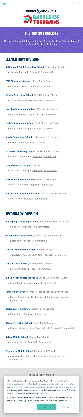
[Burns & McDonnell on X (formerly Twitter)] (74, 3)
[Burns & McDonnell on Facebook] (79, 3)
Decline (66, 407)
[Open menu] (4, 4)
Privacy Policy (43, 393)
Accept (46, 407)
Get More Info (47, 375)
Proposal (34, 72)
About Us (33, 375)
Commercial (47, 72)
